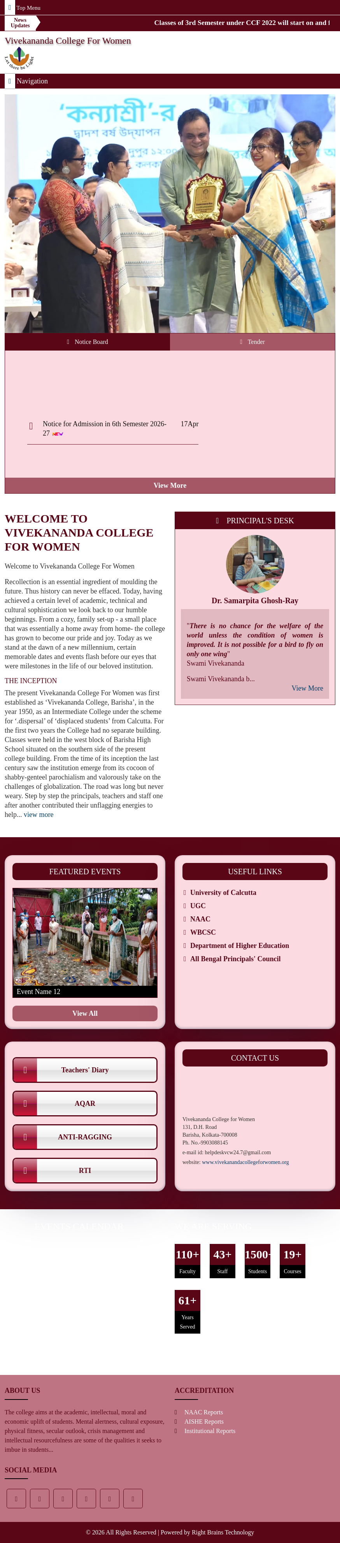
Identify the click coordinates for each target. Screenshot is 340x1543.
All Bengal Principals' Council (235, 959)
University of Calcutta (223, 892)
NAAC (200, 919)
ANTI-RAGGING (63, 1137)
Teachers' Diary (61, 1070)
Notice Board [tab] (87, 341)
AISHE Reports (204, 1421)
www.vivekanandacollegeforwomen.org (245, 1162)
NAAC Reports (203, 1412)
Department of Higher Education (239, 946)
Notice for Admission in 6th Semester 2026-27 (104, 433)
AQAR (54, 1103)
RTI (52, 1170)
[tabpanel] (170, 421)
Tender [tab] (252, 341)
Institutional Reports (209, 1431)
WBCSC (203, 932)
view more (170, 485)
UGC (198, 906)
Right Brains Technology (223, 1532)
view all (85, 1013)
